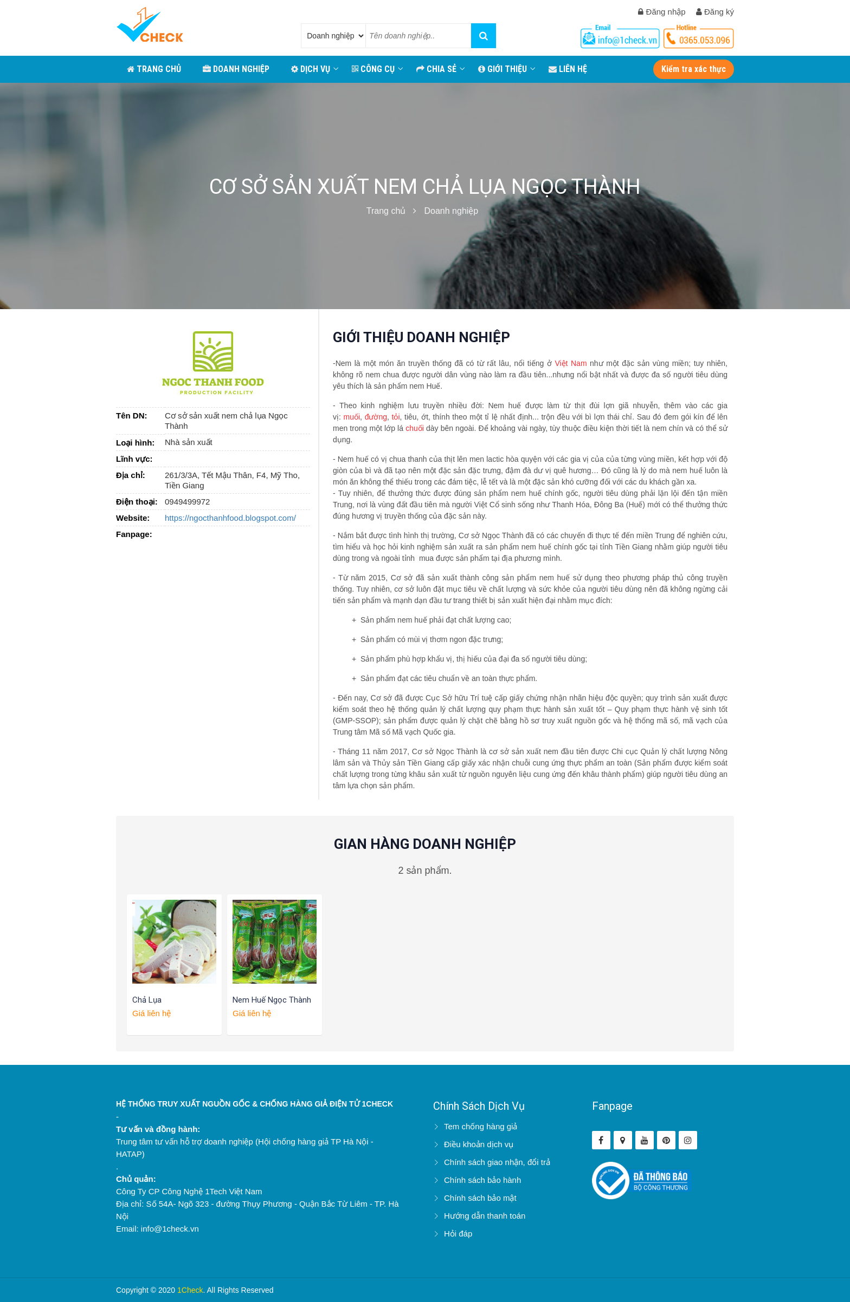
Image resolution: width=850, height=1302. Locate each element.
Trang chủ (386, 210)
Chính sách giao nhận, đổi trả (497, 1162)
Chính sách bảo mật (480, 1197)
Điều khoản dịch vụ (478, 1144)
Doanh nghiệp (451, 210)
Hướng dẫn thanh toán (484, 1215)
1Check (190, 1290)
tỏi (396, 417)
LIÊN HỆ (568, 69)
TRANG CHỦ (154, 69)
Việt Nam (571, 363)
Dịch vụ (310, 69)
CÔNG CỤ (373, 69)
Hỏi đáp (458, 1233)
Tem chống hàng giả (480, 1126)
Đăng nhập (661, 11)
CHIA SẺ (436, 69)
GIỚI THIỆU (502, 69)
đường (376, 417)
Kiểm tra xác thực (693, 69)
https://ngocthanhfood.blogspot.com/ (230, 517)
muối (352, 417)
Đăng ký (715, 11)
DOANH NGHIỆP (236, 69)
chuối (414, 428)
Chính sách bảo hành (482, 1180)
